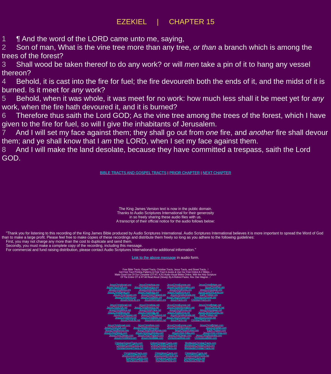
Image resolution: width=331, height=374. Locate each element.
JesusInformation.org (155, 300)
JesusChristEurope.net (178, 305)
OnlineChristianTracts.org (164, 345)
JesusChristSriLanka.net (210, 312)
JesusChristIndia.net (148, 312)
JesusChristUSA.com (115, 328)
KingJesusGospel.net (205, 317)
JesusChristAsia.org (149, 284)
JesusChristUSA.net (117, 307)
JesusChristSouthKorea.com (152, 330)
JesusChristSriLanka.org (210, 292)
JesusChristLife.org (130, 300)
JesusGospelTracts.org (166, 355)
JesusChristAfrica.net (120, 310)
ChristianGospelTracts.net (130, 348)
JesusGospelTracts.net (197, 355)
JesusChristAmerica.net (146, 307)
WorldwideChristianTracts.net (199, 348)
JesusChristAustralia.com (209, 335)
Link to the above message (154, 258)
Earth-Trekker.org (208, 295)
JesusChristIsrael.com (119, 325)
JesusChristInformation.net (180, 307)
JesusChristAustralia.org (182, 295)
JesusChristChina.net (150, 310)
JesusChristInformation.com (181, 328)
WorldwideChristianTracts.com (200, 343)
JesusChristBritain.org (210, 284)
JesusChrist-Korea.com (187, 330)
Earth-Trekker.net (208, 315)
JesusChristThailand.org (153, 295)
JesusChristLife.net (214, 307)
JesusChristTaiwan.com (121, 335)
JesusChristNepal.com (115, 333)
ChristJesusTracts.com (135, 353)
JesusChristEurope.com (179, 325)
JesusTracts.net (178, 320)
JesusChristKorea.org (180, 290)
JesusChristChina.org (150, 290)
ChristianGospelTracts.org (129, 345)
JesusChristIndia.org (148, 292)
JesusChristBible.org (151, 297)
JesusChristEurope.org (178, 284)
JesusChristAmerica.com (146, 328)
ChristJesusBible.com (206, 338)
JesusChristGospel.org (178, 297)
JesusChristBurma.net (178, 312)
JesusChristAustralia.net (182, 315)
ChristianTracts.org (201, 300)
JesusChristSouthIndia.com (149, 333)
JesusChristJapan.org (211, 290)
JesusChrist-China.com (215, 333)
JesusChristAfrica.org (120, 290)
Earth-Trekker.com (216, 330)
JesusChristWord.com (125, 338)
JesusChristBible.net (151, 317)
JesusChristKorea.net (180, 310)
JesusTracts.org (178, 300)
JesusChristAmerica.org (146, 287)
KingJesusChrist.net (194, 360)
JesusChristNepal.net (119, 312)
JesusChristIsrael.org (120, 284)
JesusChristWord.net (126, 317)
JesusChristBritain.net (210, 305)
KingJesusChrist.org (166, 360)
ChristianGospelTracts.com (129, 343)
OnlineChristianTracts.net (164, 348)
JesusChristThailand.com (151, 335)
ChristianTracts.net (201, 320)
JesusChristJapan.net (211, 310)
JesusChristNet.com (216, 328)
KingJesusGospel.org (205, 297)
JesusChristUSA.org (117, 287)
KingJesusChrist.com (137, 360)
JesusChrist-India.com (183, 333)
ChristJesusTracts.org (166, 353)
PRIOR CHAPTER (184, 173)
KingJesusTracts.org (166, 358)
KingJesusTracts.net (194, 358)
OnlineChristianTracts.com (163, 343)
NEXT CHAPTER (217, 173)
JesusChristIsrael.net (120, 305)
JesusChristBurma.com (117, 330)
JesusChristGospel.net (178, 317)
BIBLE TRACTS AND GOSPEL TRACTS (133, 173)
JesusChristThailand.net (153, 315)
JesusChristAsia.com (148, 325)
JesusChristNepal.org (119, 292)
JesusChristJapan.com (179, 335)
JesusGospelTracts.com (134, 355)
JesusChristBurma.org (178, 292)
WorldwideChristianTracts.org (200, 345)
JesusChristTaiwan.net (125, 315)
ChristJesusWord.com (179, 338)
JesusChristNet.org (214, 287)
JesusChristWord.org (125, 297)
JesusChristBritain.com (211, 325)
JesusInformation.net (155, 320)
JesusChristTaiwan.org (125, 295)
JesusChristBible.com (152, 338)
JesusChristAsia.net (149, 305)
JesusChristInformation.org (181, 287)
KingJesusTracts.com (137, 358)
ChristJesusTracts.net (196, 353)
